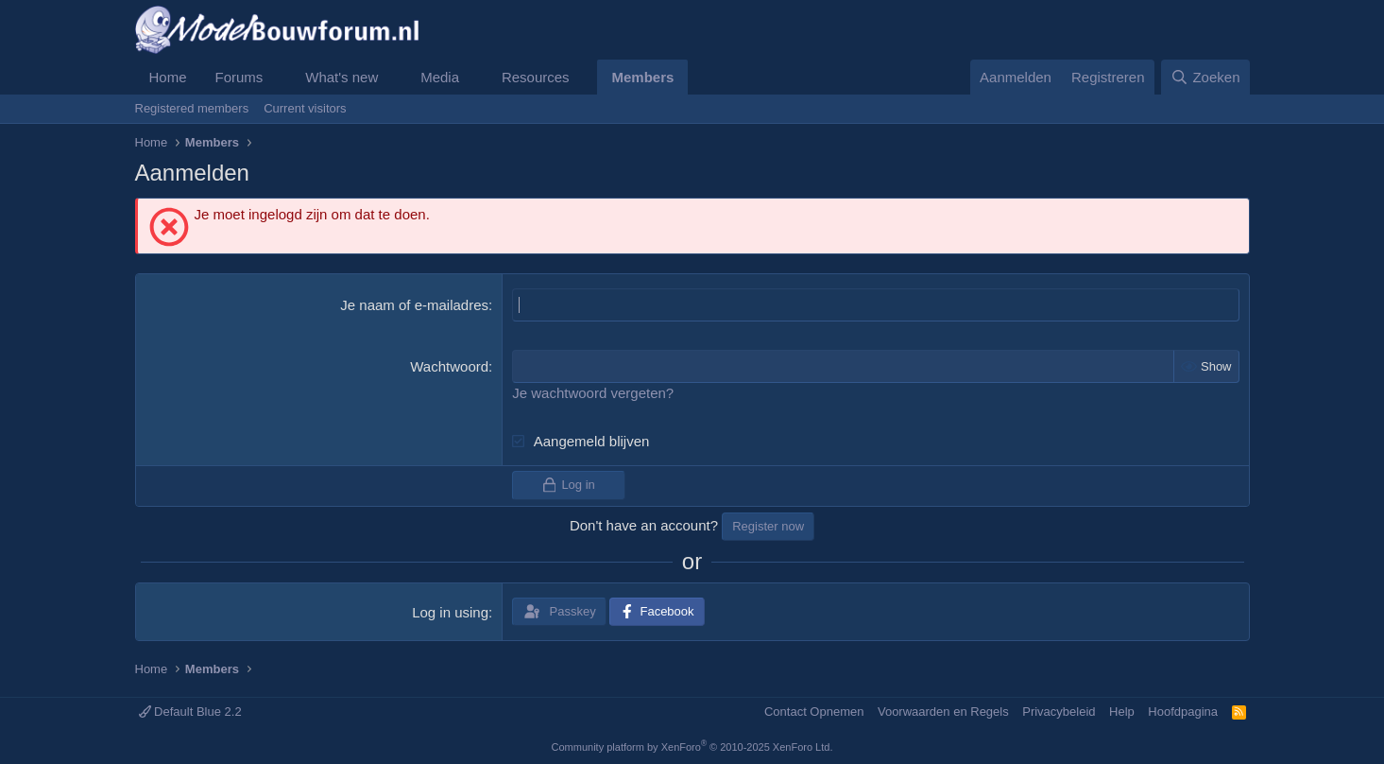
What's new (341, 77)
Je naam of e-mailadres (414, 305)
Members (642, 77)
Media (439, 77)
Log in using (450, 612)
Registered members (192, 108)
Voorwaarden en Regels (943, 711)
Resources (536, 77)
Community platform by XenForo (692, 747)
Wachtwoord (449, 366)
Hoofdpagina (1183, 711)
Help (1122, 711)
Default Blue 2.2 (190, 711)
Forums (239, 77)
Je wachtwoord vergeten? (593, 393)
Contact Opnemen (814, 711)
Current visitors (305, 108)
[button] (278, 77)
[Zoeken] (1205, 77)
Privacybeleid (1058, 711)
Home (168, 77)
